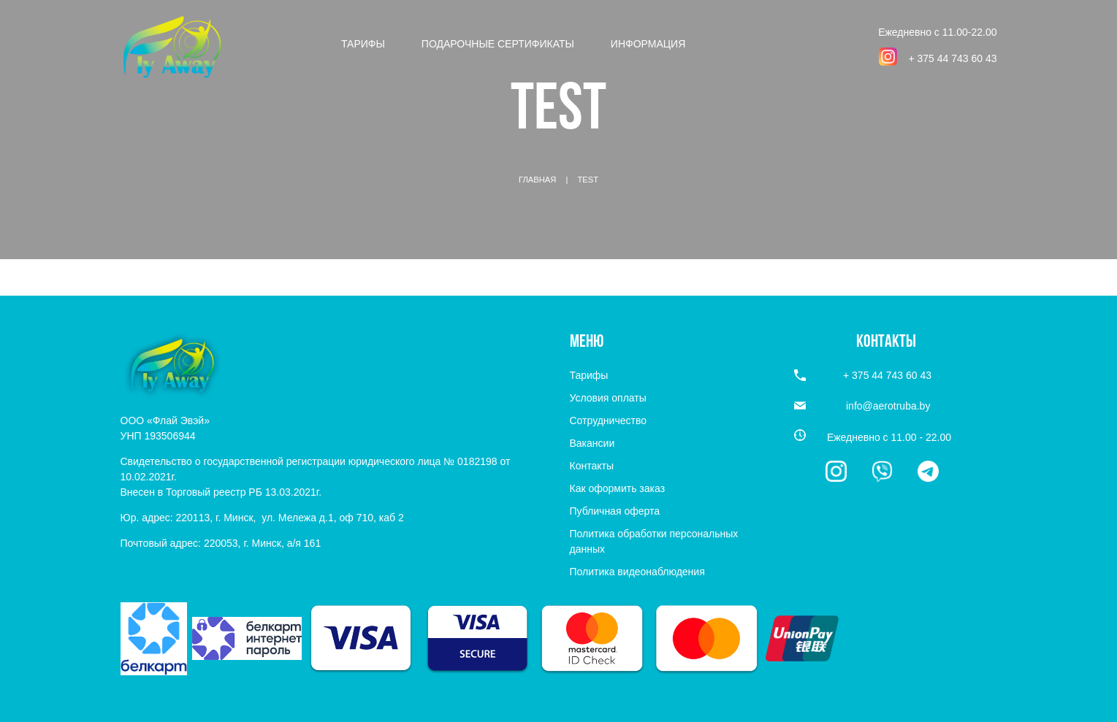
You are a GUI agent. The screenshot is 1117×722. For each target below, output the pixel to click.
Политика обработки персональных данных (654, 541)
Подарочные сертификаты (498, 44)
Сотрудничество (608, 420)
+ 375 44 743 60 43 (952, 58)
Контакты (592, 466)
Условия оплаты (608, 398)
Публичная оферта (615, 511)
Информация (648, 44)
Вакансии (592, 443)
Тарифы (363, 44)
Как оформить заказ (618, 488)
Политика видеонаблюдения (637, 571)
